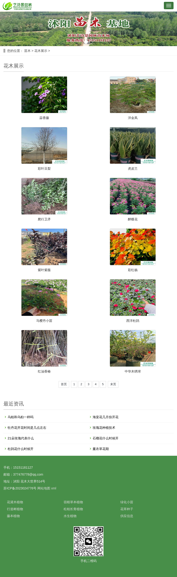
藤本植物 (13, 516)
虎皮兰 (133, 168)
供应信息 (126, 516)
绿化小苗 (126, 502)
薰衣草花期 (101, 449)
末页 (113, 384)
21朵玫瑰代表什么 (21, 438)
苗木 (27, 51)
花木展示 (40, 51)
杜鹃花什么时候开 (20, 449)
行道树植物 (15, 509)
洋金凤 (133, 118)
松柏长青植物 (73, 509)
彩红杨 (133, 270)
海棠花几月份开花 (105, 417)
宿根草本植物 (73, 502)
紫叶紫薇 (44, 270)
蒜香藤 (44, 118)
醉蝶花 (133, 219)
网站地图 (43, 488)
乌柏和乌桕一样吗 (20, 417)
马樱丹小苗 (44, 321)
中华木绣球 (133, 371)
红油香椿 (44, 371)
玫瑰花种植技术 (104, 427)
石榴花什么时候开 (105, 438)
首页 (64, 384)
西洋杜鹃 (132, 321)
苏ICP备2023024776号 (19, 488)
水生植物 (70, 516)
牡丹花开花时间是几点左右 (27, 427)
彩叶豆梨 (44, 168)
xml (53, 488)
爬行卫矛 (44, 219)
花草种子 (126, 509)
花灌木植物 (15, 502)
